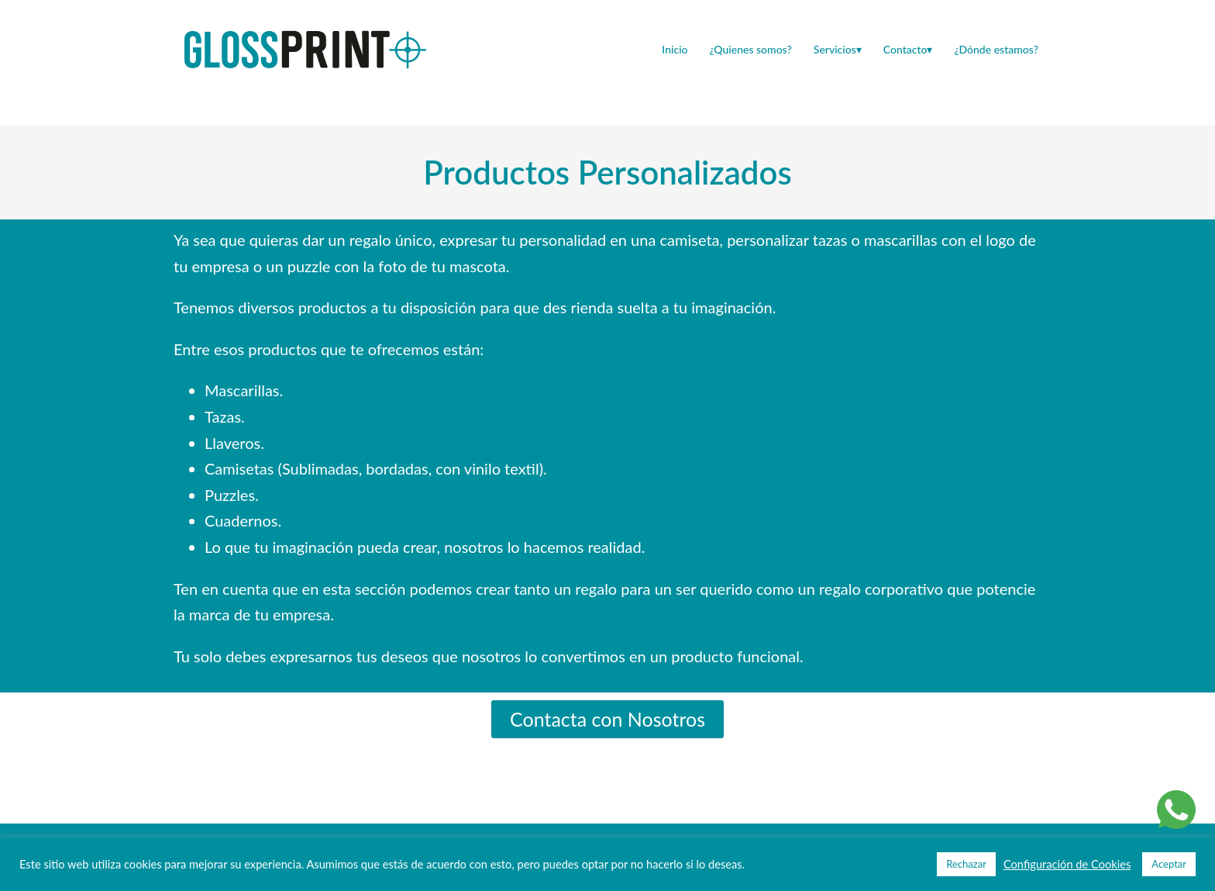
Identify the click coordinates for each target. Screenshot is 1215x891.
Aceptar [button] (1168, 864)
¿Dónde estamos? (996, 49)
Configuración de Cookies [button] (1067, 864)
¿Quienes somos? (751, 49)
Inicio (674, 49)
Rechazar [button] (966, 864)
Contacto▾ (908, 49)
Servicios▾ (838, 49)
